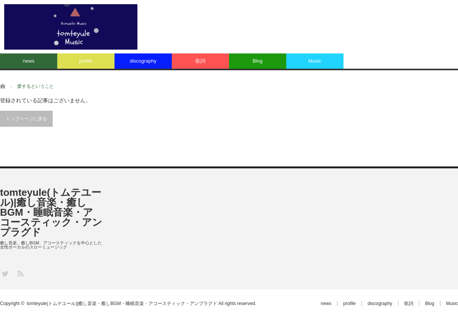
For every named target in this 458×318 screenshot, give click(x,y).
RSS (20, 273)
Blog (258, 61)
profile (85, 61)
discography (143, 61)
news (28, 61)
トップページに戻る (26, 118)
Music (314, 61)
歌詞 (200, 61)
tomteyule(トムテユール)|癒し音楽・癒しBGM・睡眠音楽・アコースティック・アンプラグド (51, 212)
